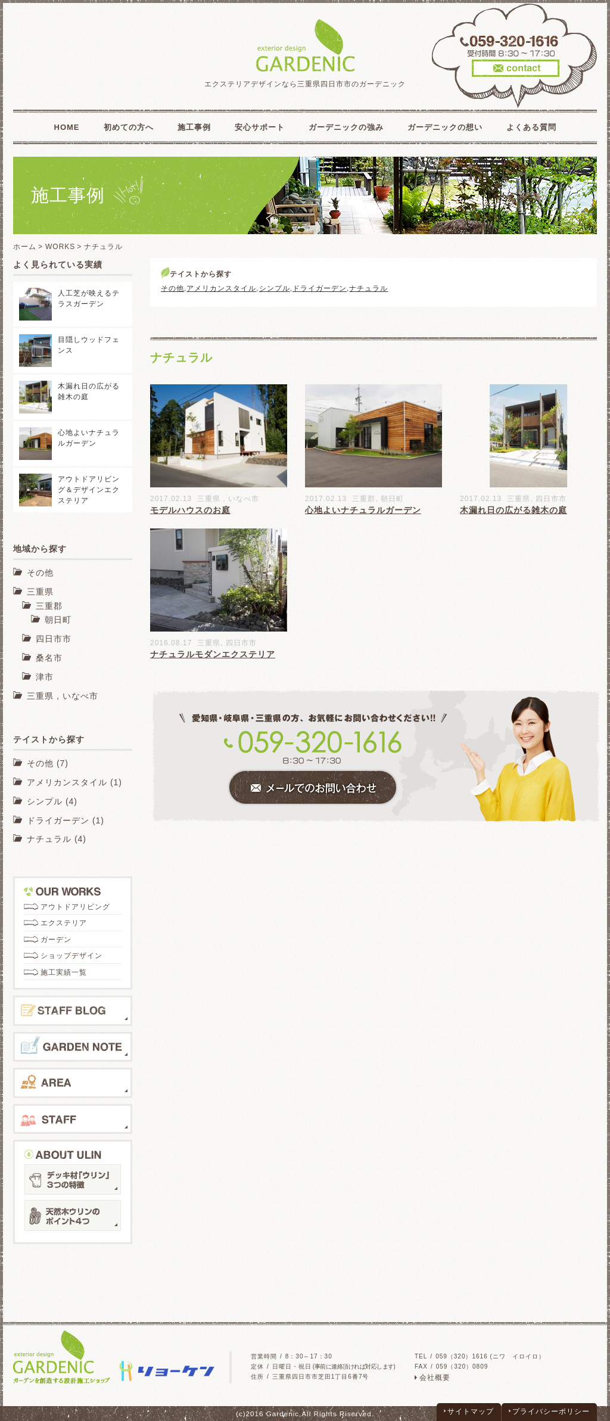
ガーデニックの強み (346, 127)
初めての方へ (129, 127)
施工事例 (194, 127)
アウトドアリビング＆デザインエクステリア (89, 490)
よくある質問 (531, 127)
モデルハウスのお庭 (190, 510)
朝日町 (392, 499)
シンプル (274, 288)
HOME (67, 127)
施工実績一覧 (64, 972)
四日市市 (551, 499)
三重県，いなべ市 (228, 499)
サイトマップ (470, 1411)
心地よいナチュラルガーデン (363, 510)
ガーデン (56, 939)
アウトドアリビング (75, 907)
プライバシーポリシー (551, 1411)
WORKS (60, 246)
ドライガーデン (319, 288)
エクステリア (64, 923)
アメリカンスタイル (221, 288)
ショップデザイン (71, 956)
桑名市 (49, 658)
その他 (172, 288)
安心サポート (260, 127)
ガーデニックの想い (445, 127)
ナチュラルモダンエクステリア (212, 654)
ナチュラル (368, 288)
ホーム (24, 246)
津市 (45, 677)
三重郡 (363, 499)
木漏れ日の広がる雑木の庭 (513, 510)
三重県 (518, 499)
